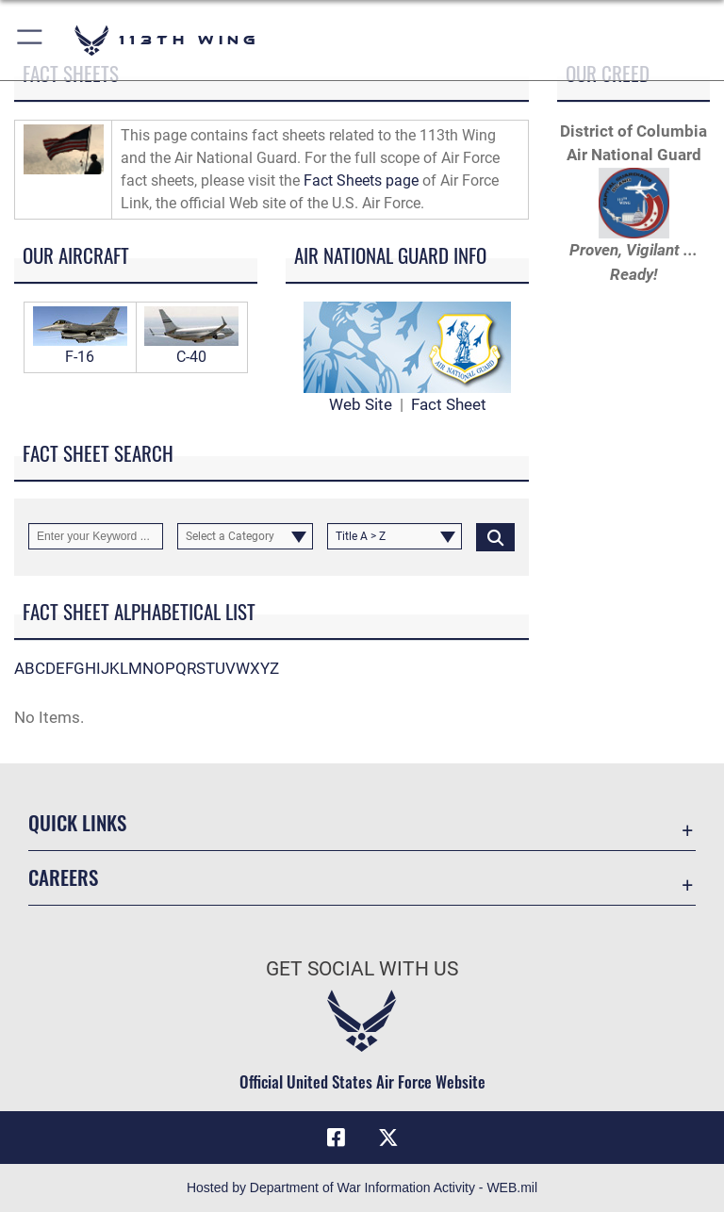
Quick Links (77, 822)
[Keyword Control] (95, 536)
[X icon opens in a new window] (388, 1137)
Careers (63, 877)
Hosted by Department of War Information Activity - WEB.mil (362, 1187)
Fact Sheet (448, 404)
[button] (30, 40)
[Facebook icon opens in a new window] (335, 1137)
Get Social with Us (362, 969)
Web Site (360, 404)
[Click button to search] (495, 536)
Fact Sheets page (361, 180)
